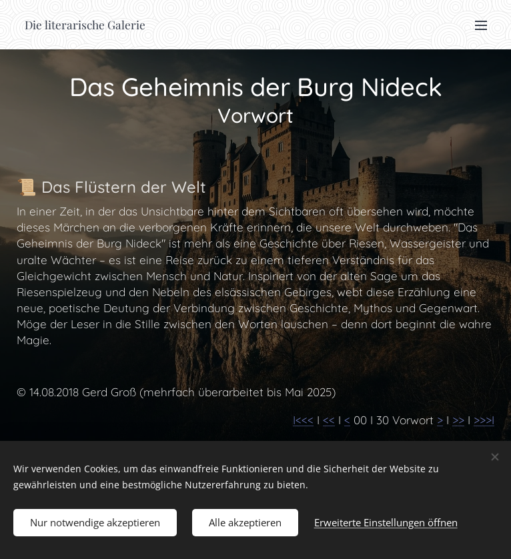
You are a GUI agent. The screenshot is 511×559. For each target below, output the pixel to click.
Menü (481, 25)
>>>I (484, 420)
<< (329, 420)
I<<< (303, 420)
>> (458, 420)
